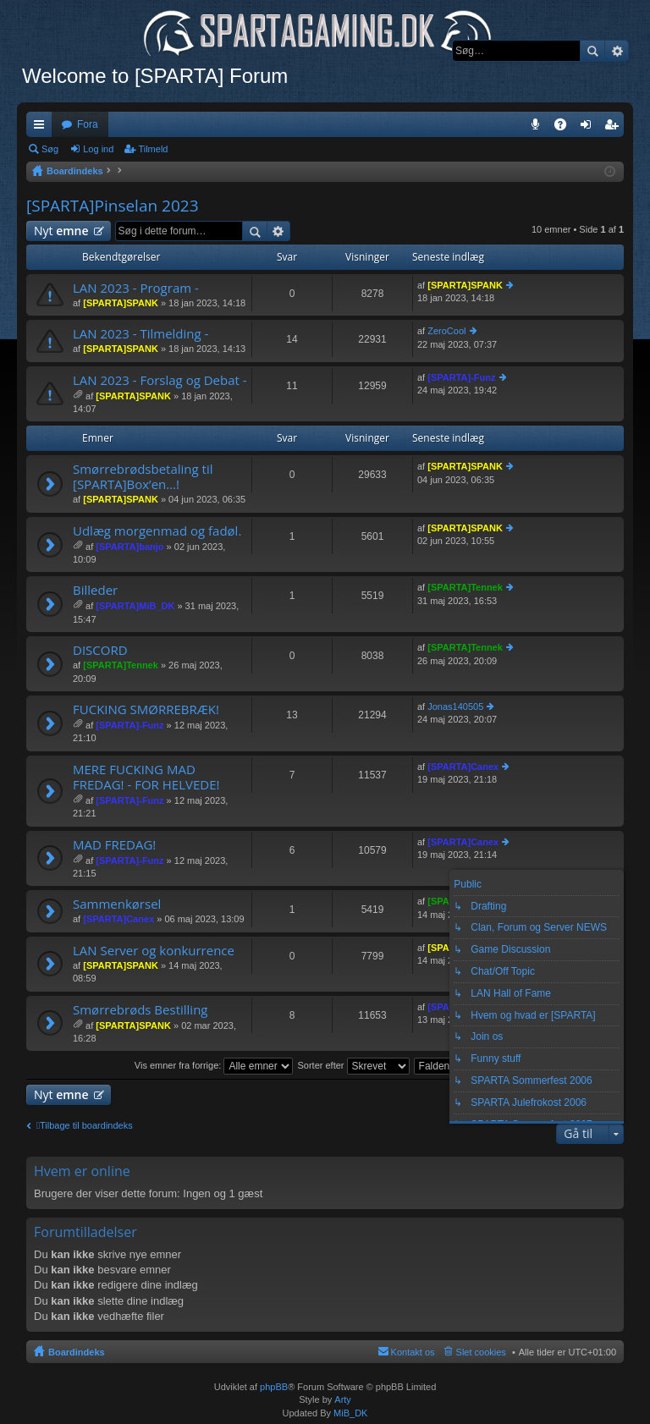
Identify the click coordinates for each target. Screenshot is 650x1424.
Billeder (95, 590)
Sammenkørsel (117, 904)
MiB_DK (349, 1413)
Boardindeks (76, 1352)
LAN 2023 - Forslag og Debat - (160, 380)
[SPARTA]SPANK (120, 303)
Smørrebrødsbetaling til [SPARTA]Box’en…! (143, 476)
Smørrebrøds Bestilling (140, 1010)
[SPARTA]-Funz (461, 377)
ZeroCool (446, 331)
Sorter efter (353, 1065)
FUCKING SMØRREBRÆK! (146, 709)
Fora (87, 124)
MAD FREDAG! (114, 845)
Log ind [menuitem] (589, 127)
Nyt (61, 231)
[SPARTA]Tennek (465, 587)
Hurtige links (42, 127)
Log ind (98, 149)
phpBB (274, 1387)
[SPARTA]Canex (463, 766)
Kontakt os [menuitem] (413, 1352)
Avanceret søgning (616, 51)
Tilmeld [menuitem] (616, 127)
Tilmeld (153, 149)
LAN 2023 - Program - (136, 288)
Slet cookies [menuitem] (481, 1352)
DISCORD (100, 650)
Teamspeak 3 (539, 127)
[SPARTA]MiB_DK (135, 606)
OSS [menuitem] (566, 127)
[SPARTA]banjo (129, 547)
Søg (592, 51)
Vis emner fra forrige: (214, 1065)
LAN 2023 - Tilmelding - (140, 334)
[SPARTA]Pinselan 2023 (112, 206)
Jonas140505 (455, 706)
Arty (342, 1399)
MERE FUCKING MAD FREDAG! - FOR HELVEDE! (146, 777)
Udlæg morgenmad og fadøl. (157, 531)
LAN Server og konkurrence (153, 951)
